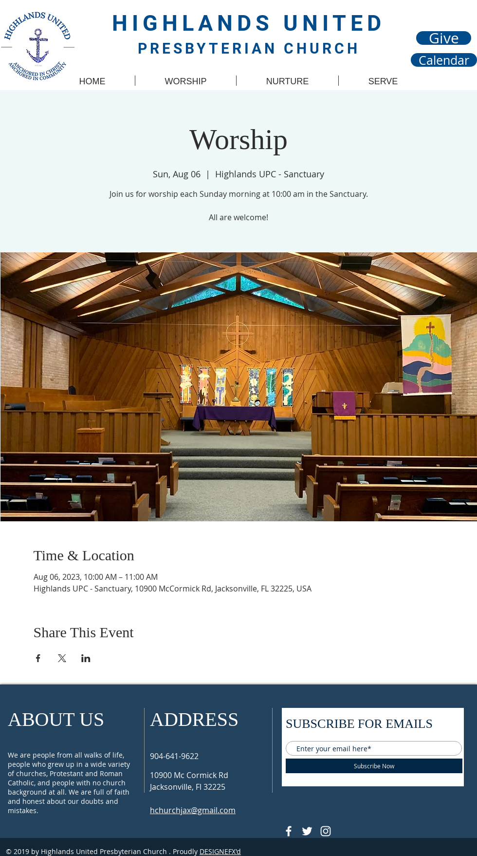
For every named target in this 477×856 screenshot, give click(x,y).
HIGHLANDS (197, 23)
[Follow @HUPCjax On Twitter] (307, 831)
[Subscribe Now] (374, 766)
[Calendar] (444, 60)
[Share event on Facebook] (38, 658)
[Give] (443, 38)
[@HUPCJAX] (288, 831)
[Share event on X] (62, 658)
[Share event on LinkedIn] (86, 658)
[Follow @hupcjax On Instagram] (325, 831)
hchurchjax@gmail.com (193, 810)
